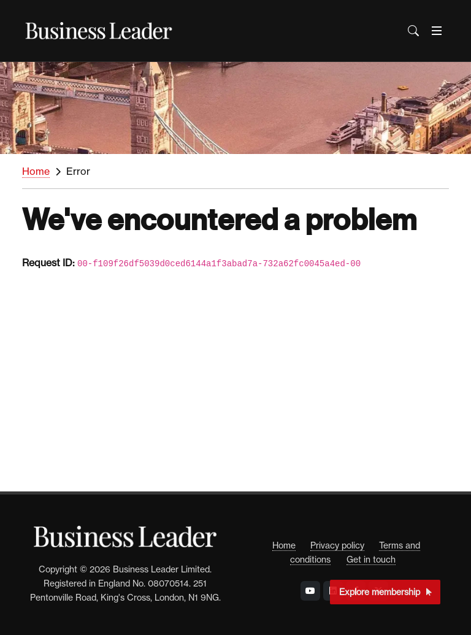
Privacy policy (337, 545)
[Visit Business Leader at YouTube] (310, 591)
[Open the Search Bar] (413, 31)
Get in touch (371, 559)
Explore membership (385, 592)
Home (36, 171)
